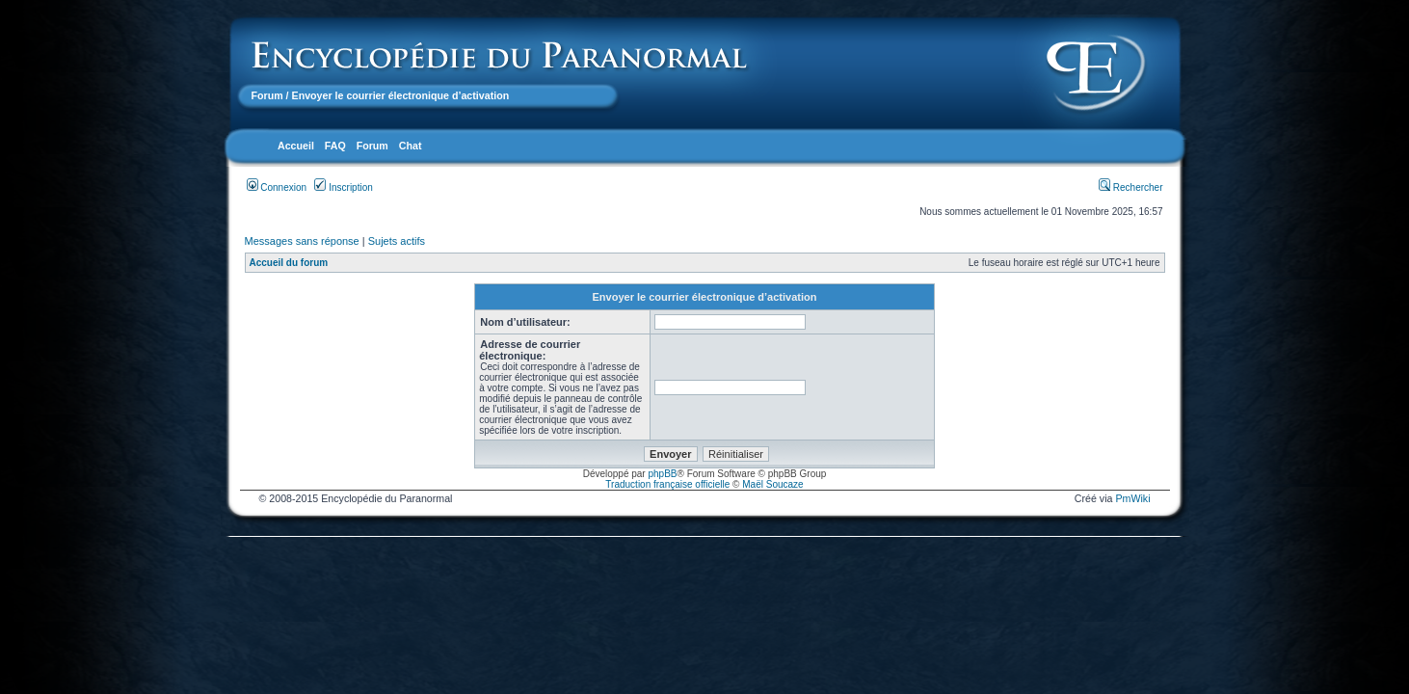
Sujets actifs (396, 241)
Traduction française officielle (667, 484)
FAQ (335, 145)
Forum (267, 95)
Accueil (296, 145)
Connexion (277, 187)
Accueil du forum (289, 262)
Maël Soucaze (772, 484)
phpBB (662, 473)
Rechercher (1130, 187)
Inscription (343, 187)
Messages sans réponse (302, 241)
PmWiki (1132, 498)
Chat (410, 145)
